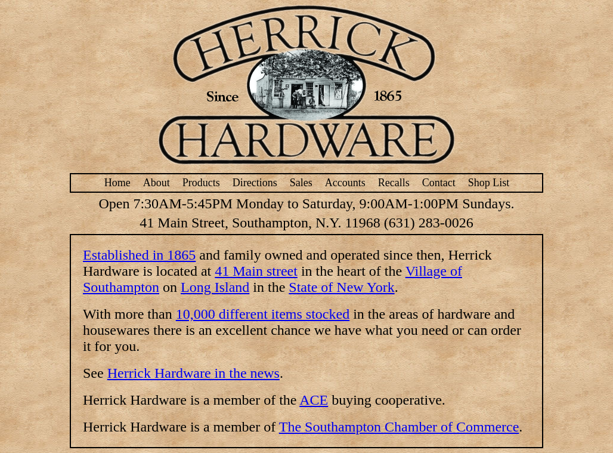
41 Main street (256, 271)
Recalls (394, 183)
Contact (439, 183)
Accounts (345, 183)
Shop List (489, 183)
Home (117, 183)
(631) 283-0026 (428, 222)
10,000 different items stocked (263, 314)
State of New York (341, 287)
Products (201, 183)
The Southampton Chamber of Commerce (399, 426)
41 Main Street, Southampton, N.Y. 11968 (260, 222)
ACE (313, 400)
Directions (255, 183)
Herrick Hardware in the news (193, 373)
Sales (301, 183)
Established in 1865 (139, 255)
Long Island (215, 287)
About (156, 183)
